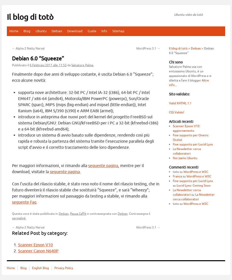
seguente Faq (24, 202)
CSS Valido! (176, 112)
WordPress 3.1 (148, 48)
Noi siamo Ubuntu (185, 158)
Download (75, 31)
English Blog (40, 268)
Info (104, 31)
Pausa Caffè (78, 214)
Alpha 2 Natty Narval (28, 48)
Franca (177, 176)
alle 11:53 (48, 65)
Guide (92, 31)
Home (13, 31)
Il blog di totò (30, 17)
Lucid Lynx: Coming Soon (194, 186)
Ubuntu (41, 31)
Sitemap (118, 31)
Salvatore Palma (82, 65)
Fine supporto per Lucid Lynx (193, 144)
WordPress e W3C (195, 172)
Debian (57, 31)
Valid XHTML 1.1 (180, 103)
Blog (26, 31)
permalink (19, 218)
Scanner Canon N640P (38, 251)
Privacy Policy (63, 268)
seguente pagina (103, 165)
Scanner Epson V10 (35, 245)
